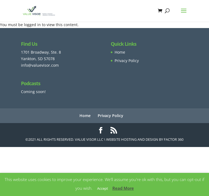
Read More (123, 188)
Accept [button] (102, 188)
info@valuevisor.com (40, 65)
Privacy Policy (127, 60)
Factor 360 (173, 139)
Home (120, 52)
